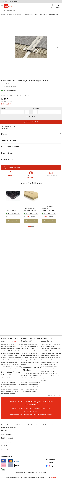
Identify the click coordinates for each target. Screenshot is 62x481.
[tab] (31, 134)
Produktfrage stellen (14, 167)
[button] (57, 47)
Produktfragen (7, 153)
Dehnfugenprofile (28, 14)
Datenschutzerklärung (40, 472)
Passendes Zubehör (10, 146)
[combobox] (31, 10)
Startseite (3, 14)
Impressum (19, 472)
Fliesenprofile (18, 14)
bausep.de (53, 477)
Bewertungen (7, 159)
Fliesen (10, 14)
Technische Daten (9, 140)
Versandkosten (31, 177)
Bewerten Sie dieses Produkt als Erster (19, 95)
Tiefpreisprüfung (11, 175)
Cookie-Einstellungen (28, 472)
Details (4, 134)
